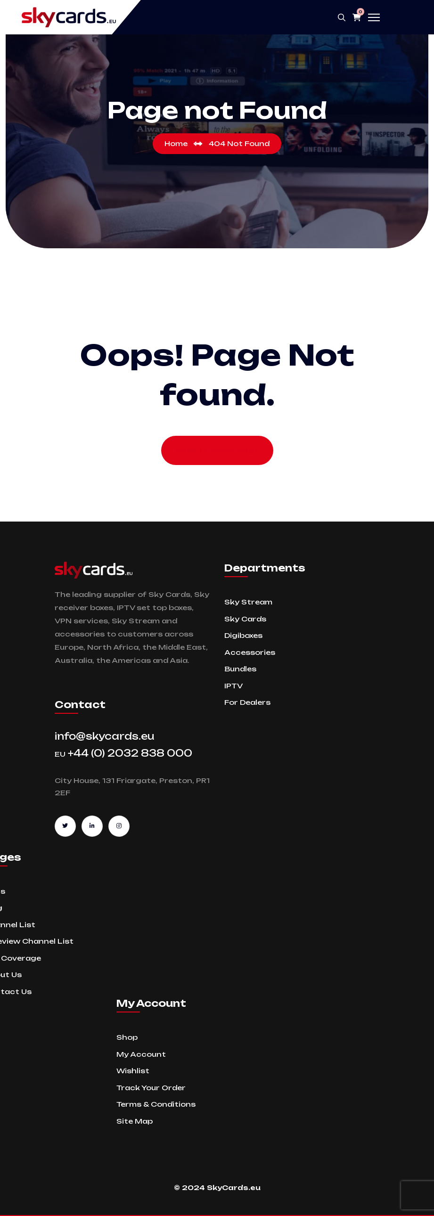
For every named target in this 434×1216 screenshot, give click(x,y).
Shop (127, 1037)
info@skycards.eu (105, 736)
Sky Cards (245, 619)
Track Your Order (151, 1088)
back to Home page (217, 450)
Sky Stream (248, 602)
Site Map (134, 1121)
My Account (141, 1054)
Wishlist (132, 1071)
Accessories (249, 652)
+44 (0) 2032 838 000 (123, 753)
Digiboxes (243, 635)
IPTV (233, 686)
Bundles (240, 669)
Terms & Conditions (156, 1104)
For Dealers (247, 702)
